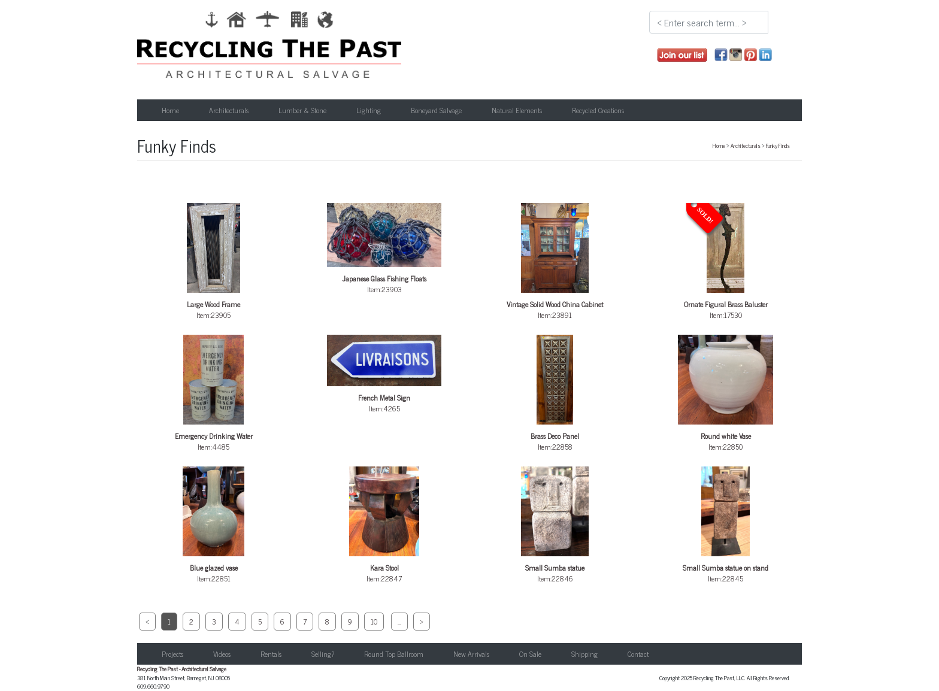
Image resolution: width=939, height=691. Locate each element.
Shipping (584, 654)
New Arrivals (471, 654)
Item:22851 (213, 525)
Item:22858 (555, 394)
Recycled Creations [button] (598, 110)
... (399, 622)
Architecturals (746, 145)
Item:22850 (725, 394)
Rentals (271, 654)
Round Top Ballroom (393, 654)
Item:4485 (213, 394)
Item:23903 (384, 249)
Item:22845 (725, 525)
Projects (172, 654)
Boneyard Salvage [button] (436, 110)
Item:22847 (384, 525)
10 (374, 622)
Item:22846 (555, 525)
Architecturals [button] (229, 110)
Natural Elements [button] (517, 110)
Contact (638, 654)
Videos (222, 654)
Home (170, 110)
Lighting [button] (368, 110)
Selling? (322, 654)
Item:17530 (725, 262)
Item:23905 (213, 262)
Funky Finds (778, 145)
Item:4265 (384, 374)
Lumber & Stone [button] (302, 110)
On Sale (530, 654)
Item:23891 (555, 262)
